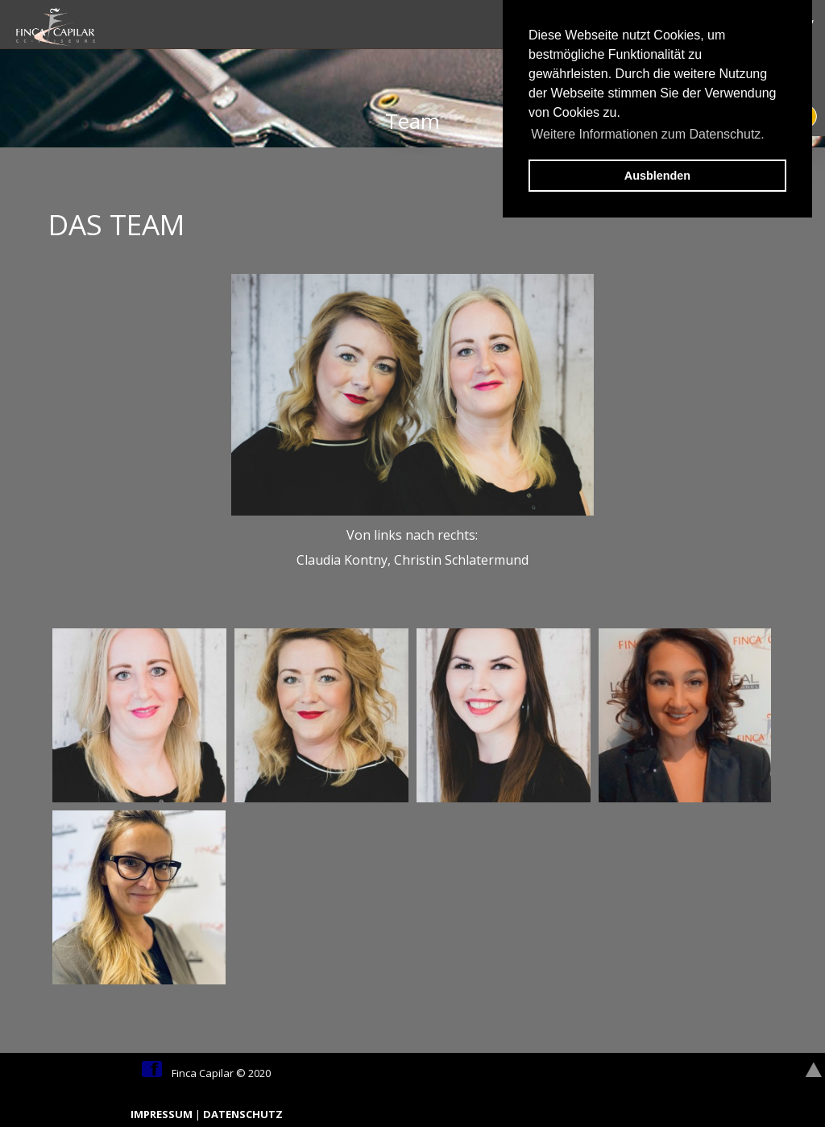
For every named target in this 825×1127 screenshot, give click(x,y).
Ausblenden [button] (657, 175)
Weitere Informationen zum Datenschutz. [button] (648, 134)
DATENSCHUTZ (243, 1114)
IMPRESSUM (163, 1114)
